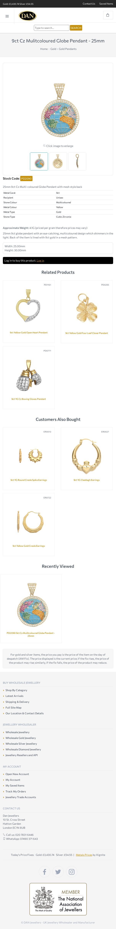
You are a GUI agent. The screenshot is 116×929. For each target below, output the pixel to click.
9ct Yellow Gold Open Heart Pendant (29, 332)
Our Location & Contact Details (25, 713)
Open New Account (17, 774)
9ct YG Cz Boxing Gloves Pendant (28, 399)
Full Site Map (13, 707)
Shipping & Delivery (17, 701)
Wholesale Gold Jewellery (21, 737)
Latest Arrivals (14, 695)
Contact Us (89, 3)
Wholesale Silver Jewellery (21, 743)
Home (44, 48)
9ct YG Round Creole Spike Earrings (29, 480)
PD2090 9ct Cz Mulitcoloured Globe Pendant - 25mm (31, 634)
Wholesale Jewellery (17, 732)
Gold (53, 48)
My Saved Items (15, 785)
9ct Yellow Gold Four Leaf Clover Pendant (86, 333)
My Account (13, 779)
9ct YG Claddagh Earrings (87, 480)
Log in (40, 260)
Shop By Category (16, 690)
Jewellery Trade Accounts (21, 797)
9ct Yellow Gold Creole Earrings (29, 545)
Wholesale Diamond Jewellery (23, 749)
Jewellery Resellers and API (22, 755)
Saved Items (106, 3)
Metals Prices (84, 854)
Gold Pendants (67, 48)
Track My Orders (16, 791)
